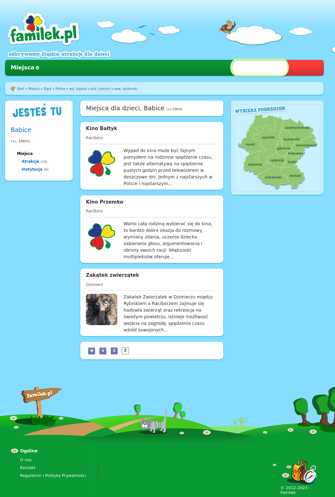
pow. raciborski (125, 88)
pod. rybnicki (100, 88)
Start (20, 88)
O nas (26, 459)
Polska (60, 88)
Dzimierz (94, 284)
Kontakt (27, 467)
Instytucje (32, 169)
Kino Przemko (104, 202)
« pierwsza (91, 350)
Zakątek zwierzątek (112, 275)
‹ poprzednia (102, 350)
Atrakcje (30, 161)
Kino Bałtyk (101, 128)
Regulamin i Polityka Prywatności (53, 475)
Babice (21, 130)
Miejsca (23, 67)
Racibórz (94, 137)
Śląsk (48, 88)
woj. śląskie (78, 88)
